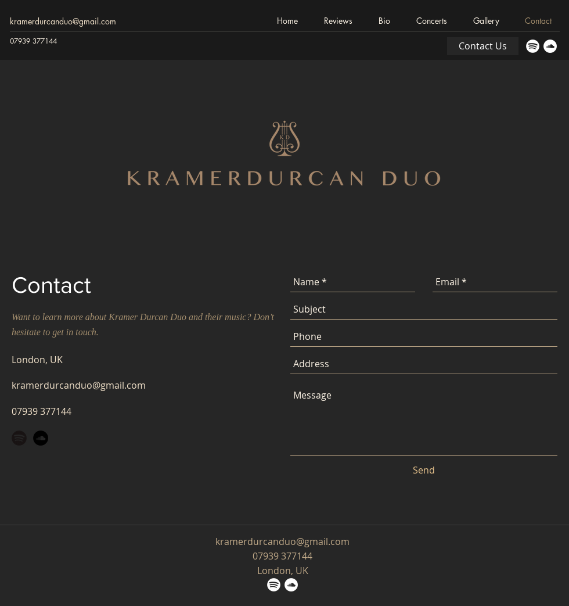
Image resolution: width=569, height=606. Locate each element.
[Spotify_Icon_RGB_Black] (19, 438)
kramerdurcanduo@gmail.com (63, 21)
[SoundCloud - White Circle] (550, 46)
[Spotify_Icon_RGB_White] (532, 46)
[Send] (424, 470)
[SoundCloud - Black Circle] (40, 438)
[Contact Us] (482, 46)
